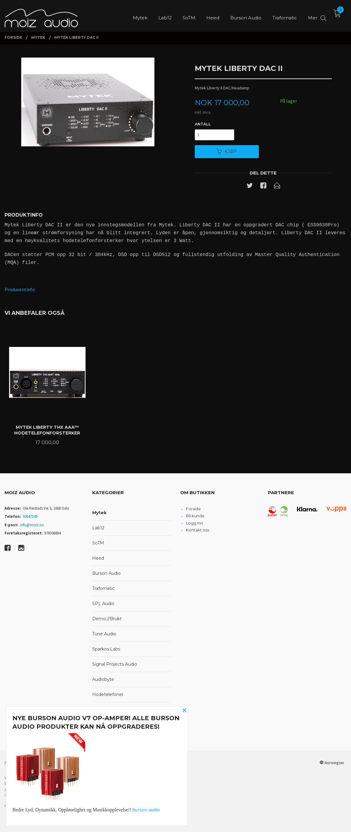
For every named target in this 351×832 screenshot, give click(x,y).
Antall (203, 124)
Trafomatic (103, 588)
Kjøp (227, 151)
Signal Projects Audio (114, 664)
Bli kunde (195, 515)
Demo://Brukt (107, 618)
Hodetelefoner (107, 694)
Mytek (99, 512)
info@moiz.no (32, 524)
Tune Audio (104, 634)
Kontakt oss (197, 529)
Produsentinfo (20, 289)
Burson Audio (106, 573)
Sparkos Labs (106, 649)
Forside (193, 508)
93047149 (30, 516)
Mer (312, 15)
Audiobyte (103, 679)
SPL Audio (103, 603)
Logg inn (194, 523)
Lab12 (98, 528)
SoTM (98, 543)
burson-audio (146, 810)
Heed (98, 558)
